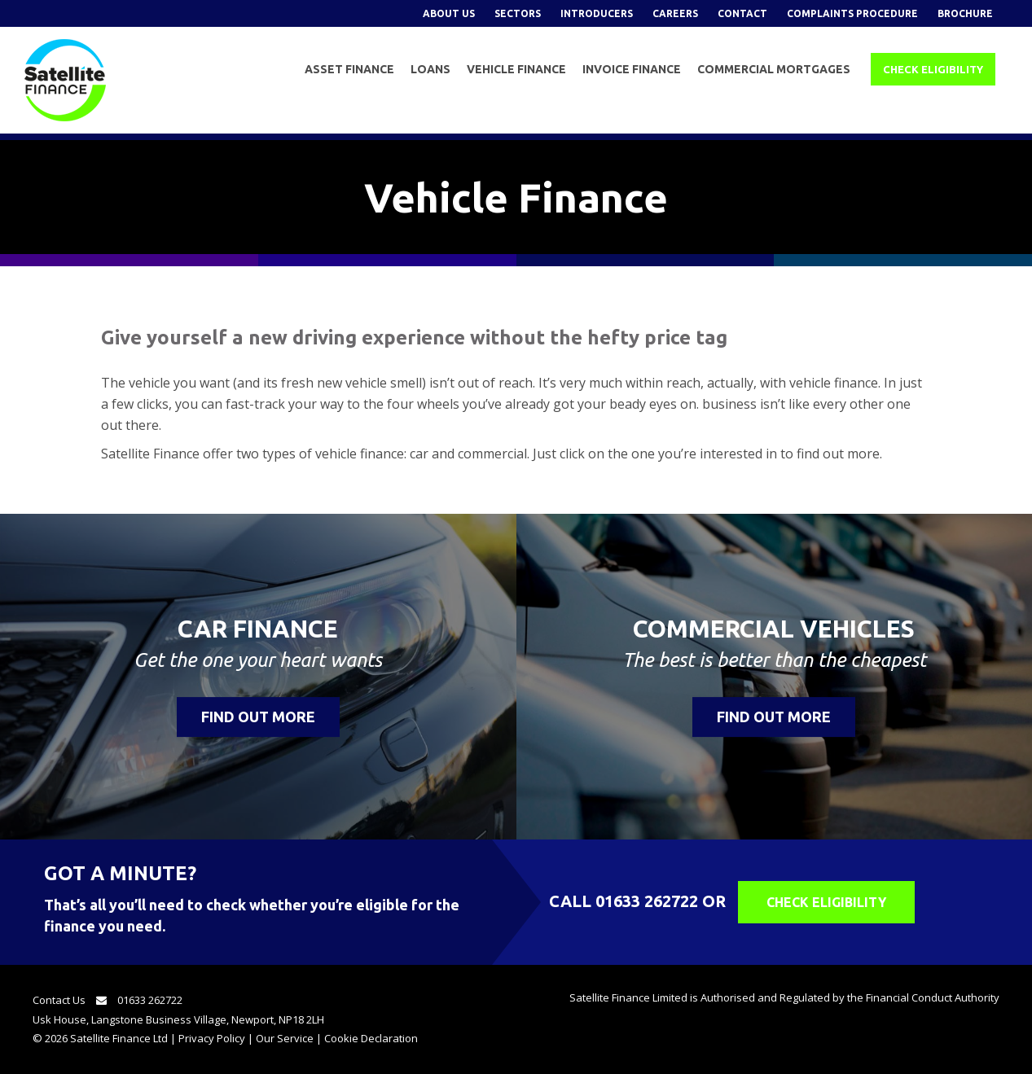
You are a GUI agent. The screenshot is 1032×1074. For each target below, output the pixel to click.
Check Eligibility (933, 69)
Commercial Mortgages (773, 69)
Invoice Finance (631, 69)
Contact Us (74, 1000)
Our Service (285, 1038)
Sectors (517, 13)
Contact (742, 13)
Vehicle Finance (516, 69)
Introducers (596, 13)
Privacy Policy (211, 1038)
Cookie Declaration (371, 1038)
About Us (449, 13)
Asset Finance (349, 69)
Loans (430, 69)
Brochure (965, 13)
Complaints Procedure (852, 13)
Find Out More (258, 716)
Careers (675, 13)
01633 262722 (646, 901)
